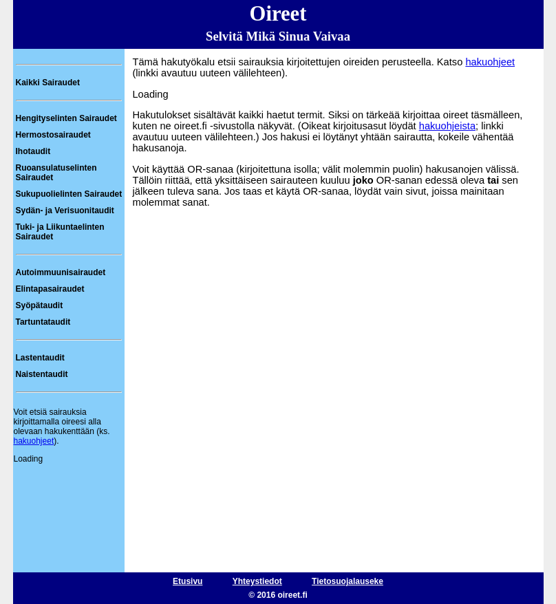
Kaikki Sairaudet (48, 82)
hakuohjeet (34, 441)
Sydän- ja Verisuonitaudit (65, 210)
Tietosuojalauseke (347, 581)
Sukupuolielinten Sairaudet (69, 194)
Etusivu (187, 581)
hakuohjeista (447, 125)
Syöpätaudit (39, 305)
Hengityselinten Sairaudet (66, 118)
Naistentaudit (42, 374)
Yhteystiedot (257, 581)
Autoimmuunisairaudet (61, 272)
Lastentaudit (40, 358)
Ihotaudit (33, 151)
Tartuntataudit (43, 322)
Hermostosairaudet (53, 135)
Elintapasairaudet (50, 289)
